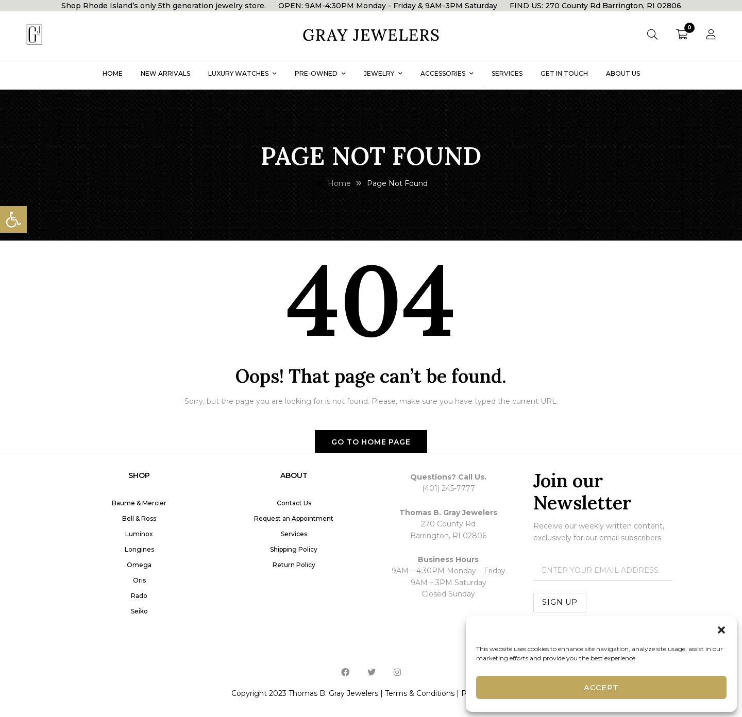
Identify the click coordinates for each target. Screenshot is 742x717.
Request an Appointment (293, 518)
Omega (139, 565)
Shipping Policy (293, 549)
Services (294, 534)
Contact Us (294, 503)
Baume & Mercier (139, 503)
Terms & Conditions (419, 693)
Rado (139, 596)
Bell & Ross (139, 518)
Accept (601, 687)
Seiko (139, 611)
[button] (13, 219)
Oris (139, 580)
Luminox (139, 534)
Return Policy (294, 565)
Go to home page (371, 442)
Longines (139, 549)
